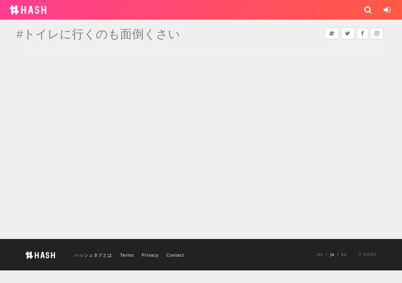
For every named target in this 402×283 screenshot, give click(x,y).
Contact (175, 255)
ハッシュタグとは (93, 255)
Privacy (150, 255)
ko (344, 254)
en (320, 254)
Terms (127, 255)
